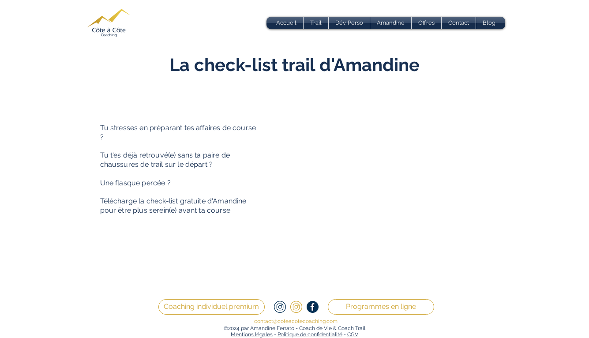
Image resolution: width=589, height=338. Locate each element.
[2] (280, 307)
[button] (316, 23)
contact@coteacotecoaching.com (296, 321)
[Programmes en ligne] (381, 307)
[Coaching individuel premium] (211, 307)
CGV (352, 334)
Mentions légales (252, 334)
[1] (313, 307)
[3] (296, 307)
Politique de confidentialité (310, 334)
